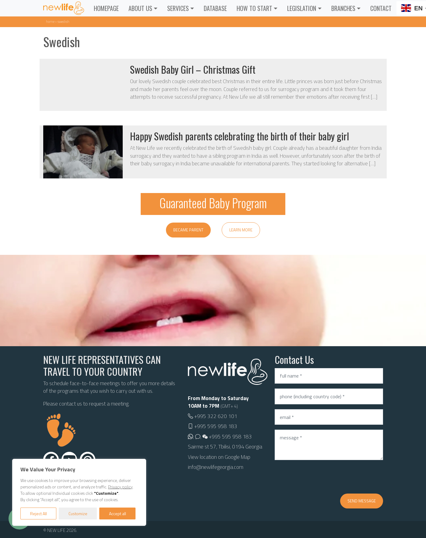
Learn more (240, 230)
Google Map (237, 457)
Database (215, 8)
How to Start (254, 8)
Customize (78, 513)
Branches (343, 8)
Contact (381, 8)
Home (50, 21)
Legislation (301, 8)
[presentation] (321, 477)
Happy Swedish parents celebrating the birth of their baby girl (239, 136)
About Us (140, 8)
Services (178, 8)
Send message (361, 501)
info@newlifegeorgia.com (215, 467)
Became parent (188, 230)
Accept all (117, 513)
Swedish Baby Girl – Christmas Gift (192, 69)
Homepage (106, 8)
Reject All (38, 513)
